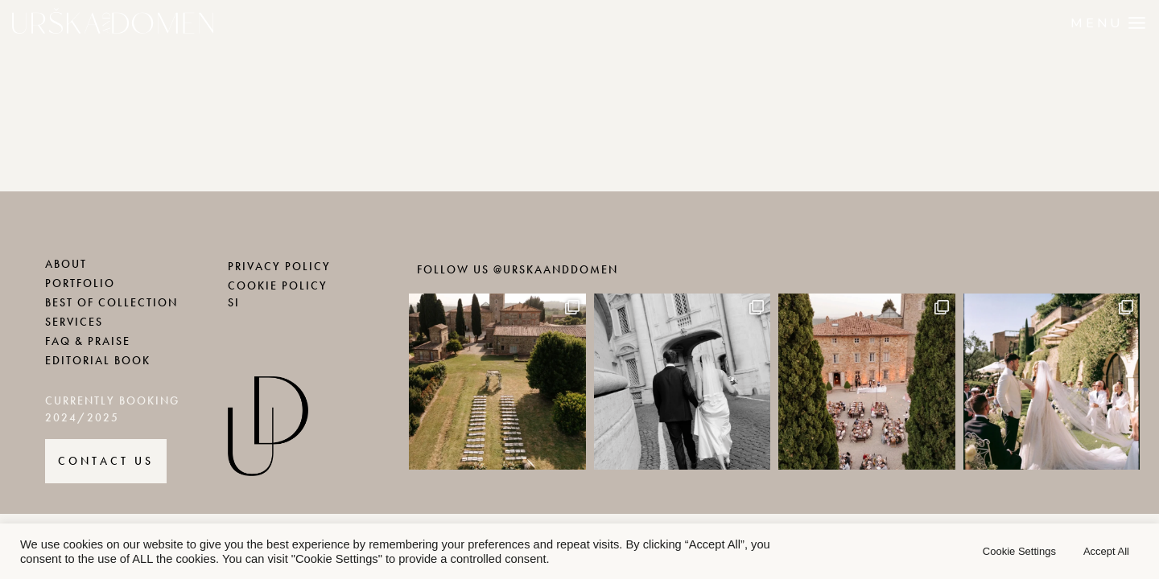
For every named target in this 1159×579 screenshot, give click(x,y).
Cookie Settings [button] (1019, 551)
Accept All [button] (1106, 551)
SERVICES (74, 322)
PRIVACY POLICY (279, 266)
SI (234, 303)
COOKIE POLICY (278, 286)
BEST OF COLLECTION (111, 303)
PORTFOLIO (80, 283)
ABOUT (66, 264)
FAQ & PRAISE (87, 341)
